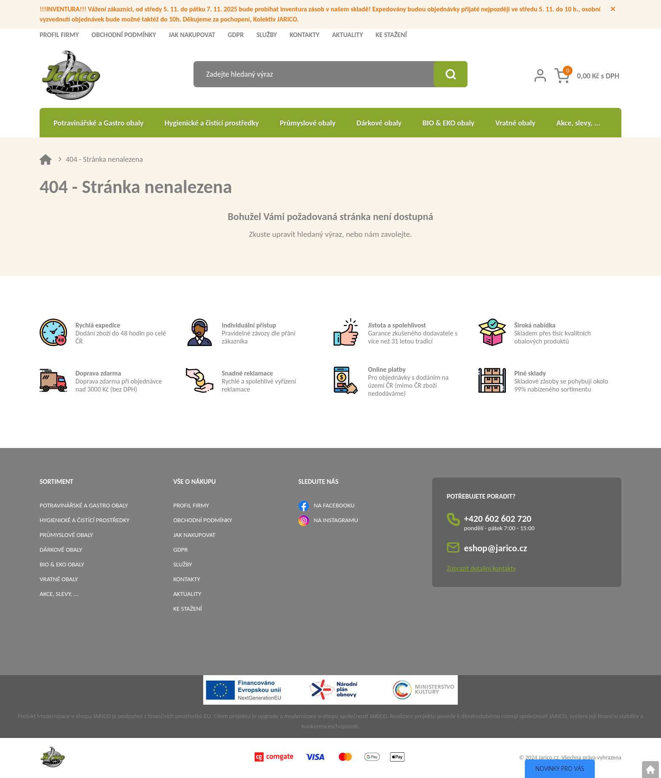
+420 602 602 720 (498, 518)
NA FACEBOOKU (334, 505)
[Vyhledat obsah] (451, 74)
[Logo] (71, 76)
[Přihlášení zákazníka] (540, 75)
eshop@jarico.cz (495, 548)
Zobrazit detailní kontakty (481, 568)
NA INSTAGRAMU (336, 520)
